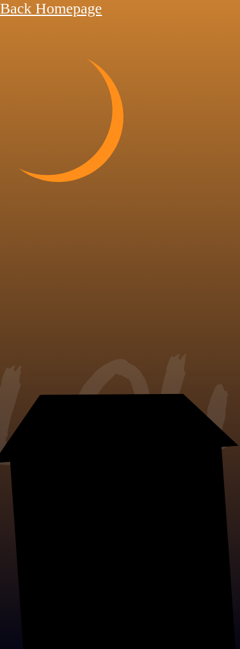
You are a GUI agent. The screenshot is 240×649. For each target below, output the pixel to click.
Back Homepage (51, 8)
